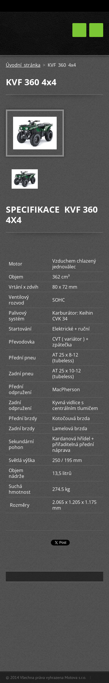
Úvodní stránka (23, 65)
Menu (96, 30)
